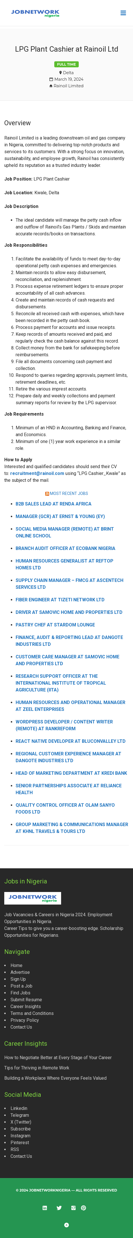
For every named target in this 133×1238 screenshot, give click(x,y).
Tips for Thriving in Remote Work (36, 1068)
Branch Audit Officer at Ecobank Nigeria (65, 548)
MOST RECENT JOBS (69, 493)
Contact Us (21, 1027)
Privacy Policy (25, 1020)
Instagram (20, 1135)
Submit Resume (26, 999)
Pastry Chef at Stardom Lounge (55, 625)
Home (16, 965)
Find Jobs (20, 993)
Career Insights (26, 1006)
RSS (15, 1149)
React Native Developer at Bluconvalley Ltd (71, 741)
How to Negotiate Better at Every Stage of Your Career (58, 1057)
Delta (68, 72)
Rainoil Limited (69, 85)
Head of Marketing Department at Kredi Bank (71, 773)
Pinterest (20, 1142)
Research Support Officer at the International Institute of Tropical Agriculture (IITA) (61, 683)
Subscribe (21, 1129)
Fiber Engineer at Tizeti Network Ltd (60, 599)
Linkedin (19, 1108)
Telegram (20, 1115)
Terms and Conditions (32, 1013)
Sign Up (18, 979)
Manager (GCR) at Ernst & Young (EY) (60, 516)
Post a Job (21, 986)
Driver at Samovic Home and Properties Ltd (69, 612)
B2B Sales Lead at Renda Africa (54, 504)
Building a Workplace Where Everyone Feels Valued (55, 1078)
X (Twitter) (21, 1122)
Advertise (20, 972)
